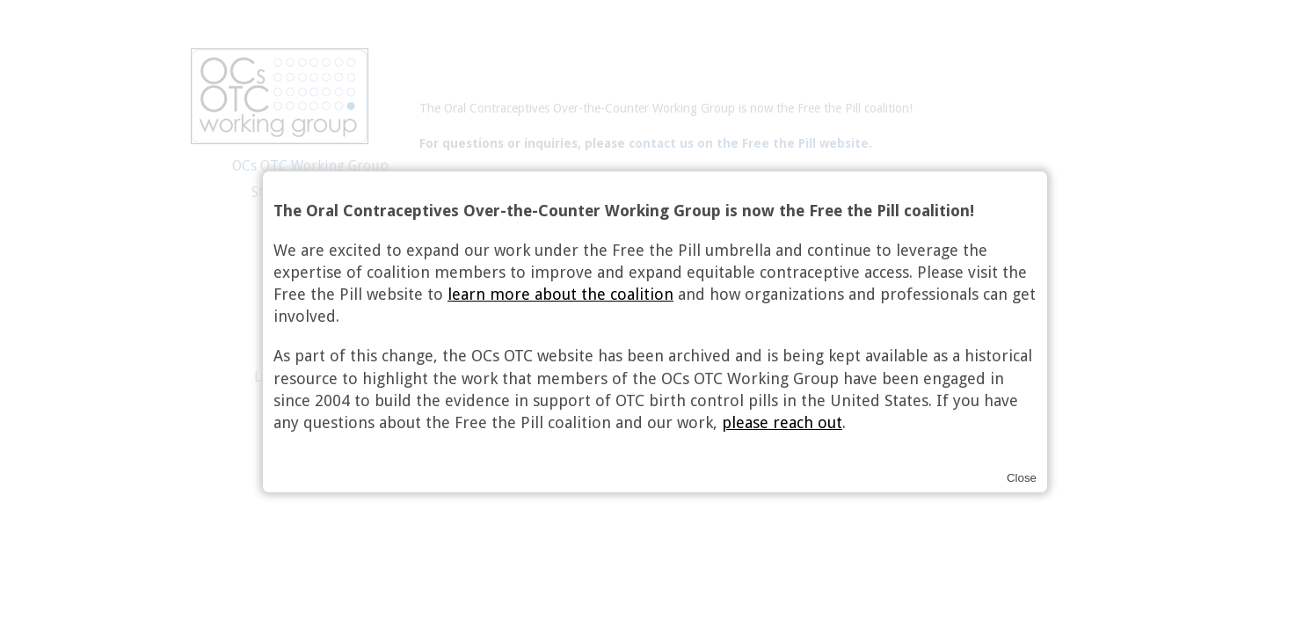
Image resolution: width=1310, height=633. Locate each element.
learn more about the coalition (560, 294)
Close (1022, 477)
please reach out (782, 422)
